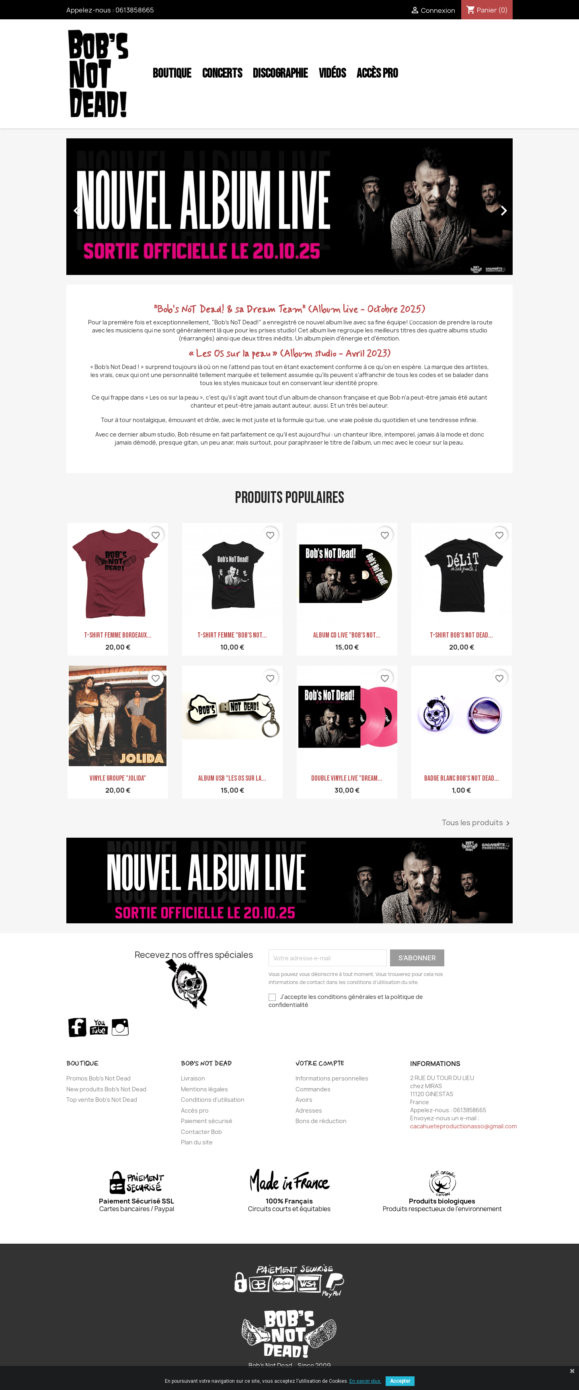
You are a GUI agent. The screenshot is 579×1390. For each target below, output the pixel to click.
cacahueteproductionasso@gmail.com (463, 1126)
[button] (99, 206)
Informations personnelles (332, 1078)
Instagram (121, 1027)
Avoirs (304, 1099)
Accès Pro (377, 74)
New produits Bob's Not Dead (106, 1089)
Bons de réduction (321, 1121)
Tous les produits (477, 823)
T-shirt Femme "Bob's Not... (232, 635)
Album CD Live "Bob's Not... (346, 635)
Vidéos (332, 74)
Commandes (313, 1089)
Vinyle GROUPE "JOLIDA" (118, 778)
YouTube (99, 1027)
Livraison (193, 1078)
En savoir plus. (365, 1381)
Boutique (172, 74)
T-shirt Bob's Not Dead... (461, 635)
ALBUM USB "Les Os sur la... (232, 778)
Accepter (400, 1381)
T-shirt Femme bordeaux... (118, 635)
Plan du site (197, 1142)
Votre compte (320, 1064)
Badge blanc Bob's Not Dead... (461, 778)
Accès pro (195, 1110)
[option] (289, 206)
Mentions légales (204, 1089)
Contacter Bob (201, 1132)
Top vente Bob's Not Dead (101, 1099)
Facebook (77, 1027)
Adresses (309, 1110)
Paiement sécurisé (206, 1121)
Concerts (222, 74)
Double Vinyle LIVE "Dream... (346, 778)
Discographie (280, 74)
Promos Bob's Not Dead (98, 1078)
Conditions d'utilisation (212, 1099)
